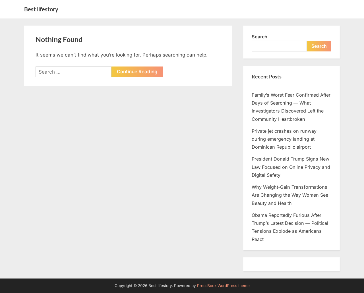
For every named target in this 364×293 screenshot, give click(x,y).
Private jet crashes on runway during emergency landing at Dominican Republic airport (284, 139)
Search (259, 37)
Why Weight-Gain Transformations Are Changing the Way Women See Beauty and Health (290, 195)
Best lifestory (41, 9)
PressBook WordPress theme (223, 285)
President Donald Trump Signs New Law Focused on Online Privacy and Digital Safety (291, 167)
